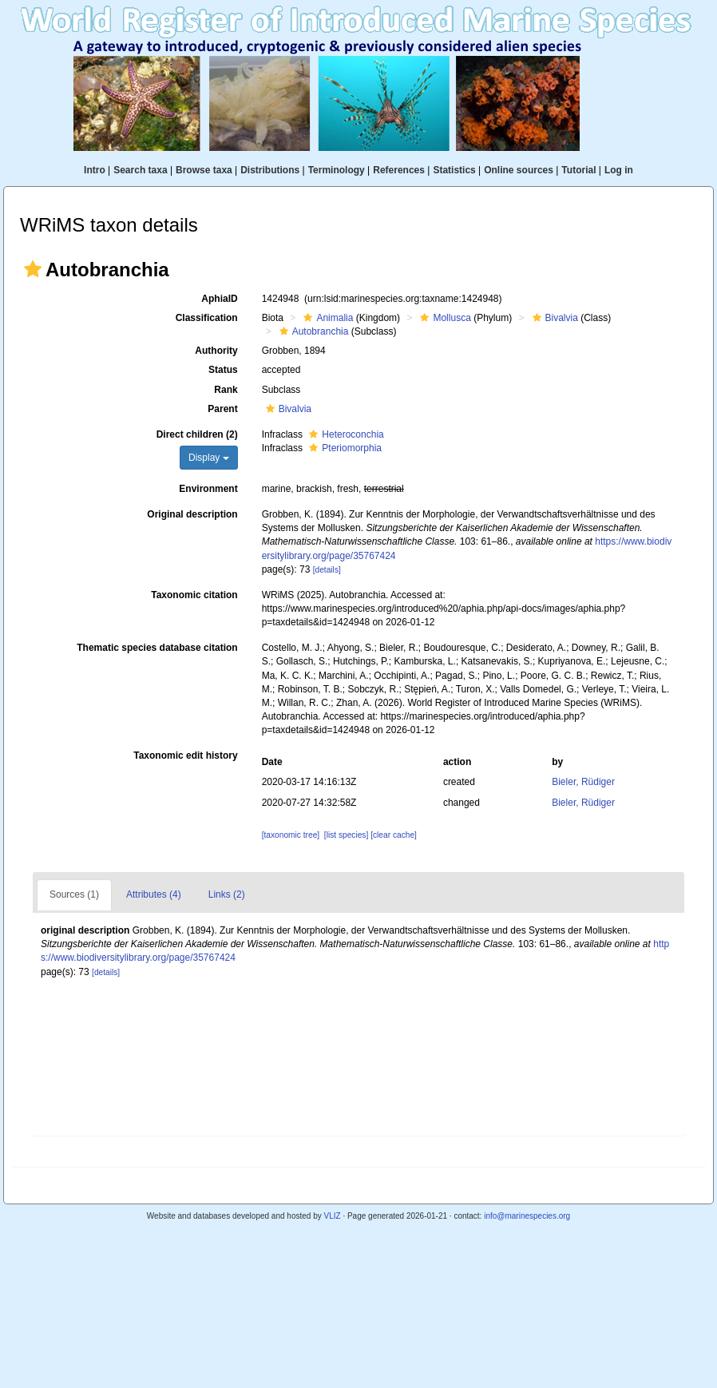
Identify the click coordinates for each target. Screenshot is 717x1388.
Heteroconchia (344, 434)
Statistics (454, 170)
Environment (208, 488)
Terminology (336, 170)
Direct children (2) (197, 434)
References (399, 170)
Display (208, 457)
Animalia (326, 317)
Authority (216, 350)
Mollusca (443, 317)
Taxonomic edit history (185, 755)
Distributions (269, 170)
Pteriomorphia (343, 448)
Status (223, 369)
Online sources (518, 170)
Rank (225, 389)
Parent (222, 408)
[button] (33, 269)
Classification (207, 317)
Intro (94, 170)
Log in (618, 170)
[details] (327, 569)
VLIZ (331, 1216)
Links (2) (226, 894)
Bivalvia (553, 317)
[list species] (346, 835)
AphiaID (219, 298)
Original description (192, 514)
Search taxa (140, 170)
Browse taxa (204, 170)
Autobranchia (312, 331)
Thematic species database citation (157, 647)
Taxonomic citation (194, 595)
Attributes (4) (153, 894)
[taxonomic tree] (290, 835)
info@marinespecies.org (527, 1216)
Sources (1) (74, 894)
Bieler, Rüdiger (583, 781)
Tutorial (578, 170)
